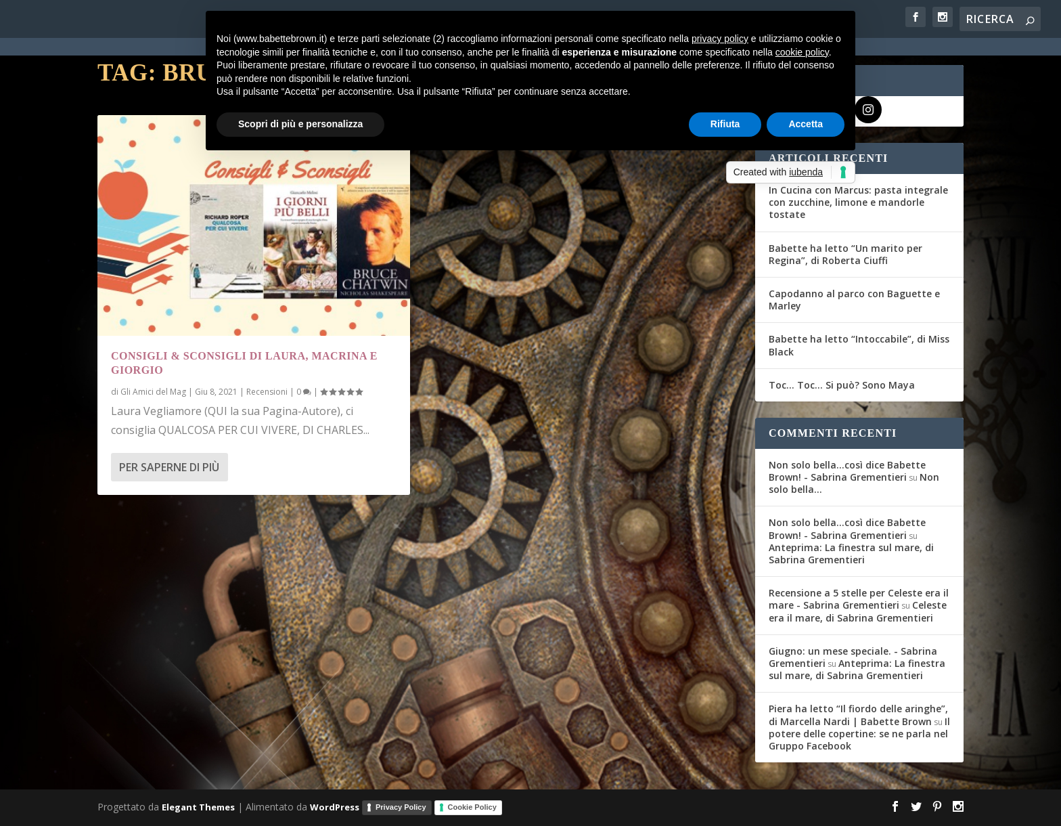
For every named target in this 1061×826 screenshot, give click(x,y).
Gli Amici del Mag (153, 391)
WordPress (334, 807)
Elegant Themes (198, 807)
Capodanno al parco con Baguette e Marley (854, 299)
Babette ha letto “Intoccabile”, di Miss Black (859, 344)
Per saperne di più (169, 467)
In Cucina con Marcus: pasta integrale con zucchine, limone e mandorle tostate (858, 202)
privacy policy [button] (720, 38)
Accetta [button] (805, 123)
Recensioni (267, 391)
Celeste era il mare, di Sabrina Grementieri (858, 611)
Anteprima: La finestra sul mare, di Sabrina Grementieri (851, 553)
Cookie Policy (472, 807)
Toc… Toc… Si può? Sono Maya (842, 384)
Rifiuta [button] (725, 123)
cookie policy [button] (802, 52)
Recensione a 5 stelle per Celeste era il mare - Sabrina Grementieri (859, 598)
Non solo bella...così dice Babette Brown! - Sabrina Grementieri (847, 470)
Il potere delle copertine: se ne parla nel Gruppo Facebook (859, 733)
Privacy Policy (401, 807)
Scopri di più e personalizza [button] (300, 123)
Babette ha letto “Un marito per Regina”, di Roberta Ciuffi (845, 254)
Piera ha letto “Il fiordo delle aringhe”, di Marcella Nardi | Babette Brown (858, 714)
